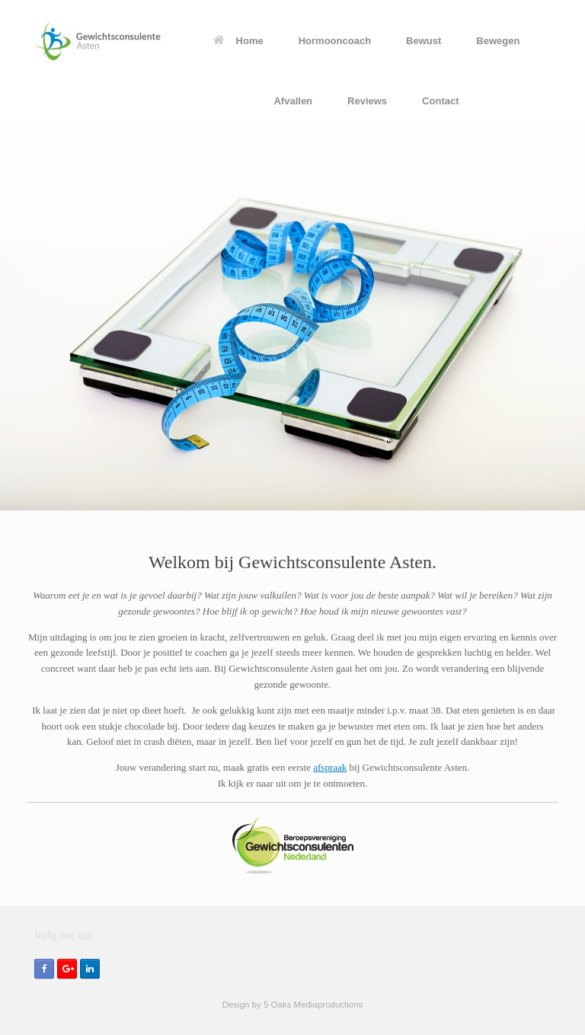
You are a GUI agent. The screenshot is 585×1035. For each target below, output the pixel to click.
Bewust (423, 40)
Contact (440, 101)
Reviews (367, 101)
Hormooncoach (335, 40)
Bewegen (497, 40)
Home (238, 40)
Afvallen (292, 101)
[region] (292, 316)
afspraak (330, 767)
